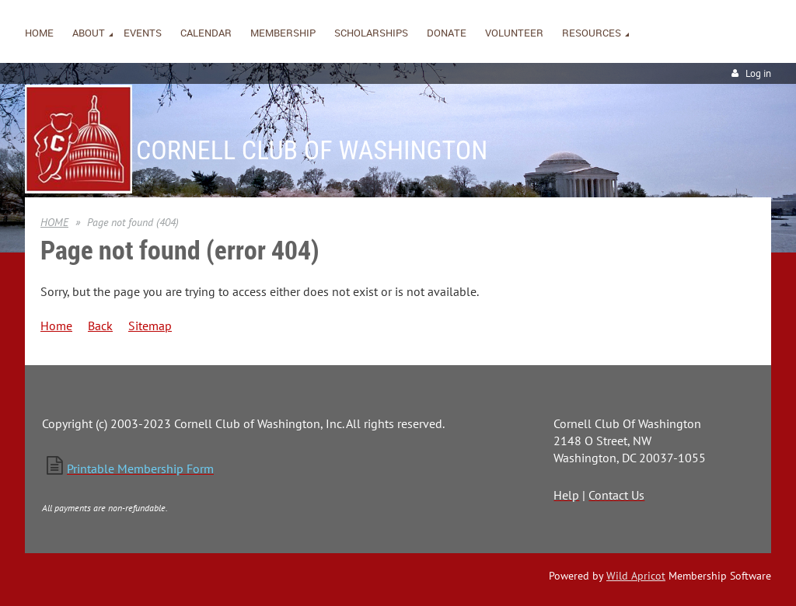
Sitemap (150, 325)
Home (56, 325)
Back (100, 325)
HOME (54, 222)
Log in (758, 73)
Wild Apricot (635, 576)
